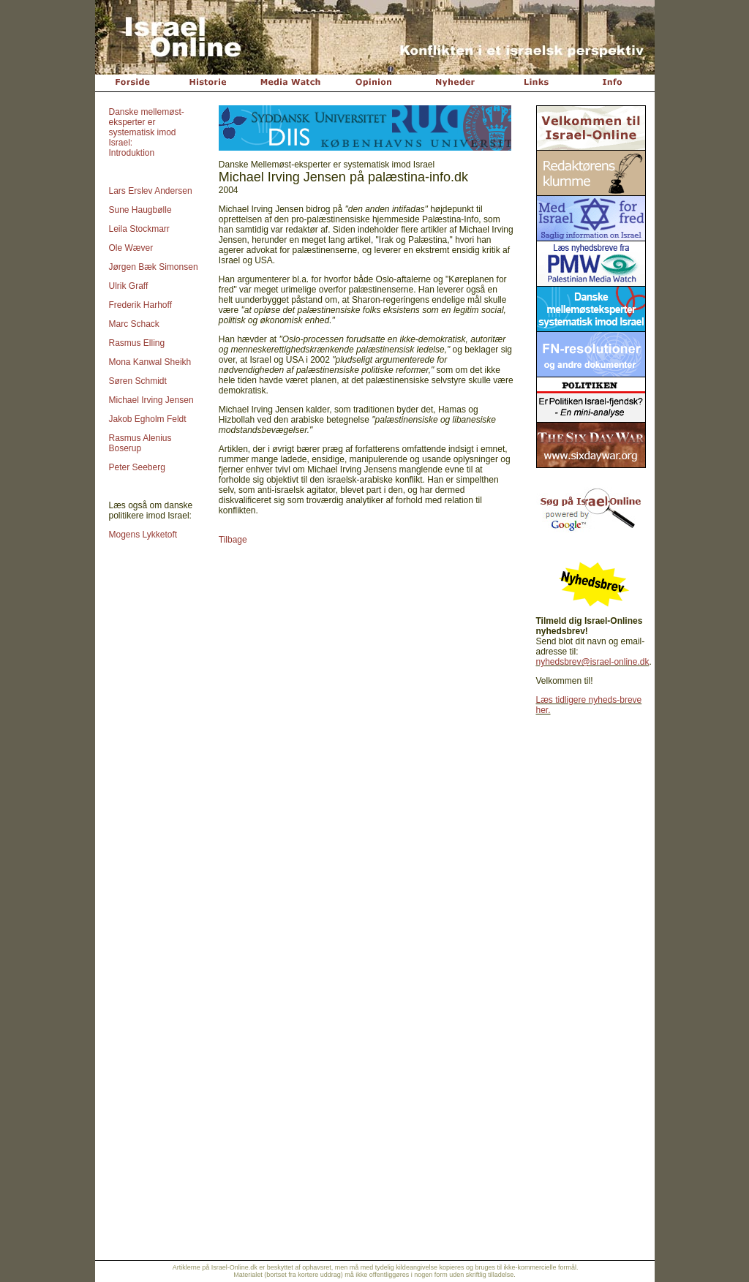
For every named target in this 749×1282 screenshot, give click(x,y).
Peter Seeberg (137, 467)
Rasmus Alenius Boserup (140, 443)
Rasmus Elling (137, 343)
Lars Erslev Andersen (150, 191)
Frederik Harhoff (140, 305)
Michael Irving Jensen (151, 400)
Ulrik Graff (128, 286)
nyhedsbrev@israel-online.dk (593, 662)
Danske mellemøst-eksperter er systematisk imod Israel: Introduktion (146, 132)
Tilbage (233, 540)
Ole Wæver (131, 248)
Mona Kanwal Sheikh (150, 362)
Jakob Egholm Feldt (148, 419)
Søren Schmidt (138, 381)
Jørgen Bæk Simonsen (153, 267)
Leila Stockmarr (139, 229)
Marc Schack (134, 324)
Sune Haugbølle (140, 210)
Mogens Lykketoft (143, 534)
